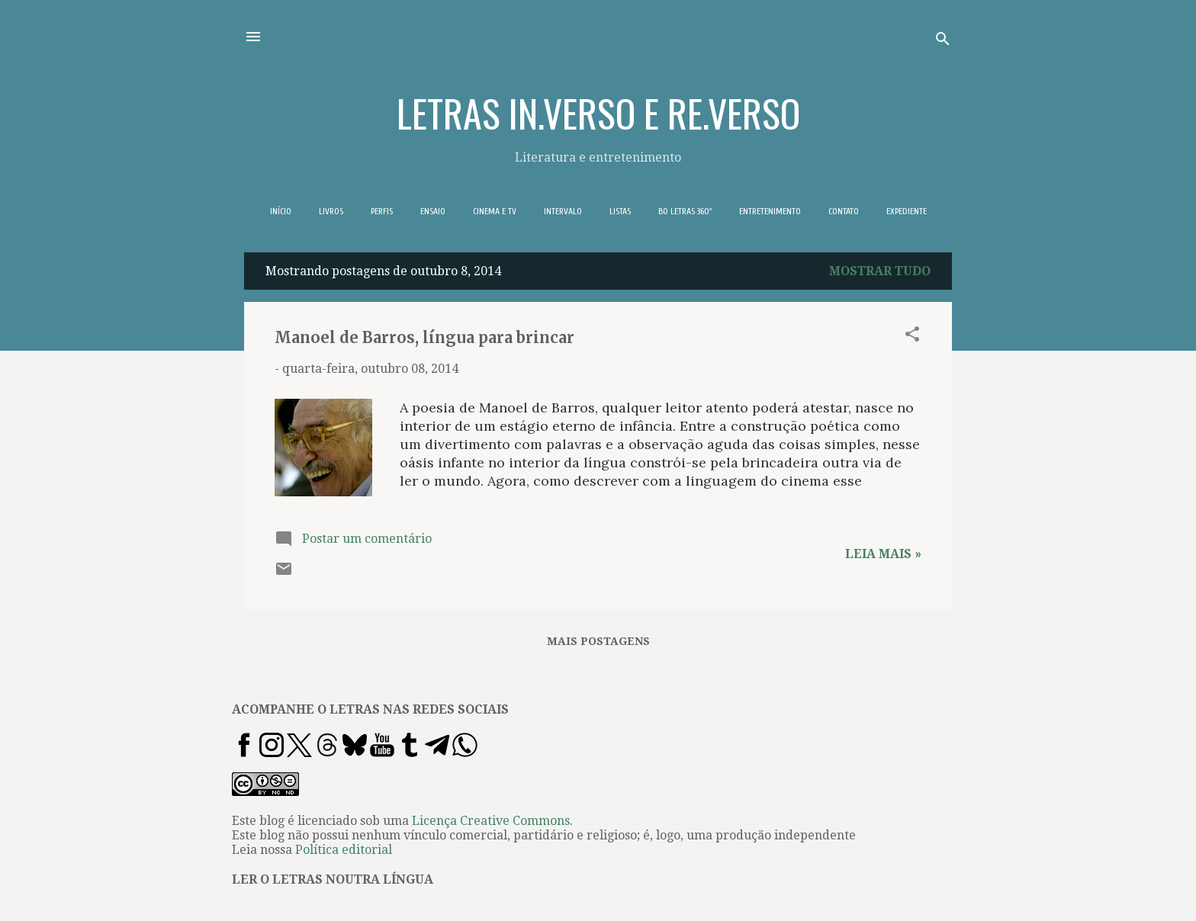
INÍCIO (280, 211)
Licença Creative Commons (491, 820)
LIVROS (331, 211)
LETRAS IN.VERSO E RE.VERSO (598, 112)
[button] (912, 336)
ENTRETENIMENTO (770, 211)
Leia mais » (883, 554)
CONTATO (843, 211)
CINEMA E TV (494, 211)
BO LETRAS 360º (685, 211)
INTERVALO (563, 211)
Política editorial (343, 849)
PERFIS (382, 211)
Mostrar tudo (880, 271)
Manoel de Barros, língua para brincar (424, 337)
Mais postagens (598, 641)
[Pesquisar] (943, 41)
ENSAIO (432, 211)
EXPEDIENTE (906, 211)
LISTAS (620, 211)
